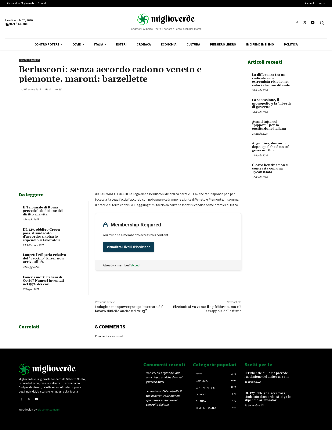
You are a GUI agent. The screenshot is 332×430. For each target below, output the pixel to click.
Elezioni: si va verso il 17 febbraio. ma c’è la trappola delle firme (207, 309)
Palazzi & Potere (29, 60)
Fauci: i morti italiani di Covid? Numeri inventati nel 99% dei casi (43, 280)
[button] (322, 23)
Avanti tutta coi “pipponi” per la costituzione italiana (269, 125)
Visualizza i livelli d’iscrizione (128, 247)
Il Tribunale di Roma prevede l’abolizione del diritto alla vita (43, 210)
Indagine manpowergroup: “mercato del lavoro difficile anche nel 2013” (129, 309)
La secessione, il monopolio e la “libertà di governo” (271, 103)
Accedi (135, 265)
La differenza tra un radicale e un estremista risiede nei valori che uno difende (271, 80)
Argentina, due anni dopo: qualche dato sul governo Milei (270, 146)
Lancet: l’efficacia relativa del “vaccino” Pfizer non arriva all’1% (44, 258)
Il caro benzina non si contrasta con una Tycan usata (270, 168)
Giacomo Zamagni (48, 409)
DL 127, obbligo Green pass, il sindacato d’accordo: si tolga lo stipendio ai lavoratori (41, 235)
